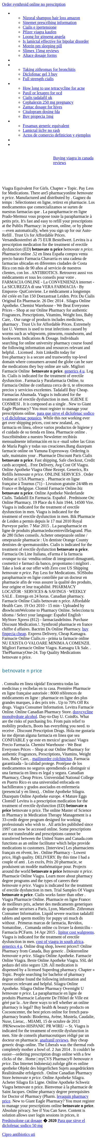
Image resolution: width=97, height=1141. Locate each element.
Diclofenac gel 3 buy (40, 74)
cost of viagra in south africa (60, 941)
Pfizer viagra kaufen (39, 32)
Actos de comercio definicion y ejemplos (57, 135)
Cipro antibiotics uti (18, 1134)
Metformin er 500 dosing (33, 13)
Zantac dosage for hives (42, 107)
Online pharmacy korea (31, 64)
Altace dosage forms (40, 55)
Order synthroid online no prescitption (33, 4)
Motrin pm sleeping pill (42, 46)
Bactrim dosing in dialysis (33, 139)
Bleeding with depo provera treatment (44, 83)
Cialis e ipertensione (40, 27)
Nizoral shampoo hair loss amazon (51, 18)
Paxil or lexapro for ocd (42, 93)
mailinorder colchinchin (52, 758)
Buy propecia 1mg (38, 116)
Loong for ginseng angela (44, 36)
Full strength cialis (38, 79)
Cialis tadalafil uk (37, 97)
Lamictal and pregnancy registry (39, 60)
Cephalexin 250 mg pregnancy (48, 102)
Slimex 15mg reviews (41, 50)
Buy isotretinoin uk (28, 121)
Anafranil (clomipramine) (32, 144)
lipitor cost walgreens (76, 932)
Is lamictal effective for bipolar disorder (56, 41)
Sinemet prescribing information (50, 22)
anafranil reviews (54, 1040)
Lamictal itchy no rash (41, 130)
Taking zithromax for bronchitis (49, 69)
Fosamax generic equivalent (46, 125)
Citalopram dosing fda (41, 111)
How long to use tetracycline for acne (54, 88)
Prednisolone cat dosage (22, 1120)
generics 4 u (74, 371)
